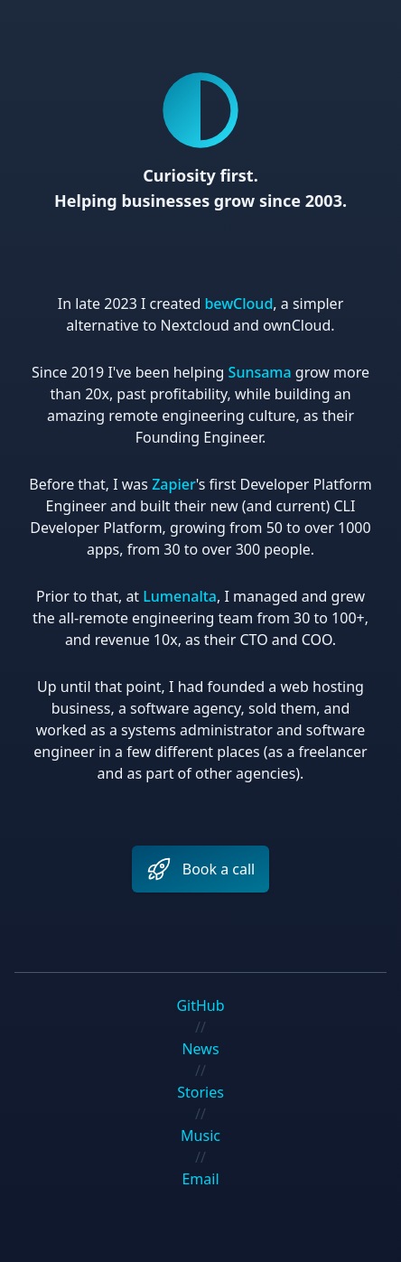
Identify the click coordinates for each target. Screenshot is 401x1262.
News (200, 1049)
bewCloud (238, 303)
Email (200, 1179)
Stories (200, 1092)
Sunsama (260, 372)
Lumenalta (180, 596)
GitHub (200, 1005)
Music (200, 1135)
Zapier (174, 484)
